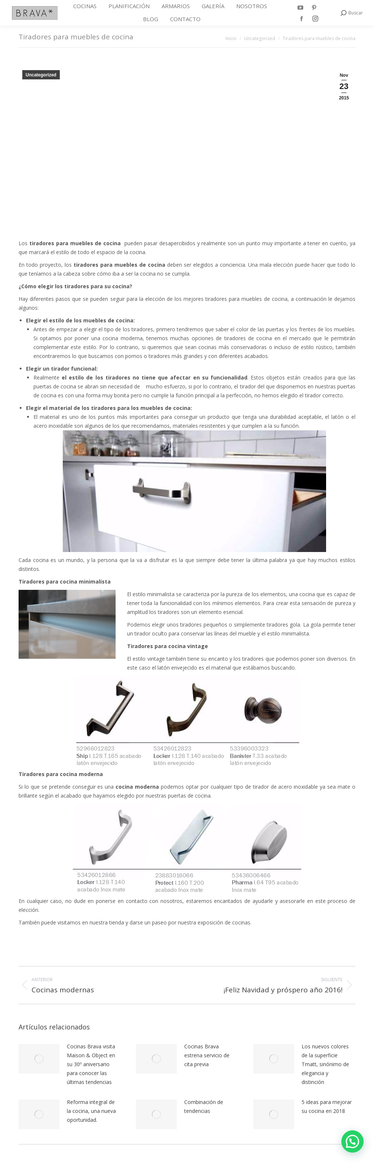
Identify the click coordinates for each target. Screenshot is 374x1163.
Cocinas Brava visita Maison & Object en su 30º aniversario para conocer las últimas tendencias (91, 1064)
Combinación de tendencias (203, 1106)
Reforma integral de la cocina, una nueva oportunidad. (91, 1110)
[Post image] (39, 1059)
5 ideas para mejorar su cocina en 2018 (327, 1106)
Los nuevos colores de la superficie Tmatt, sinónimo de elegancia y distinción (325, 1064)
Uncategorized (41, 75)
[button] (352, 1141)
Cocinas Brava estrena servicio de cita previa (207, 1055)
